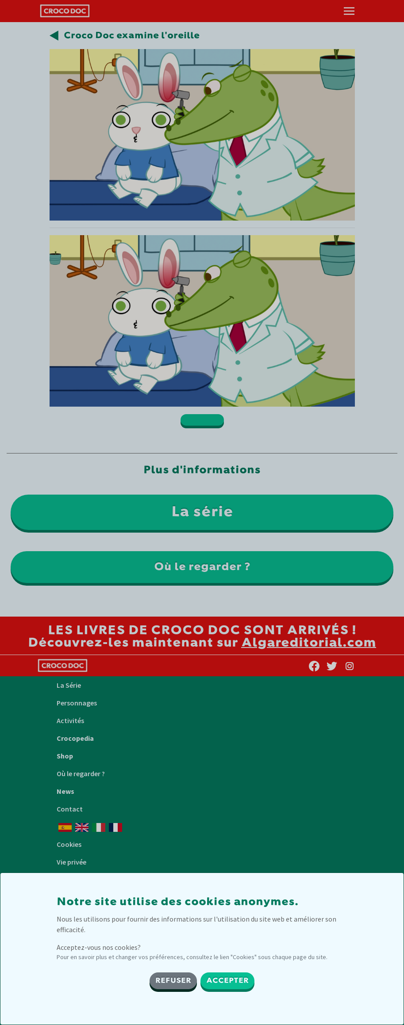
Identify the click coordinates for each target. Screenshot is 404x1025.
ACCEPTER (227, 980)
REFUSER (173, 980)
